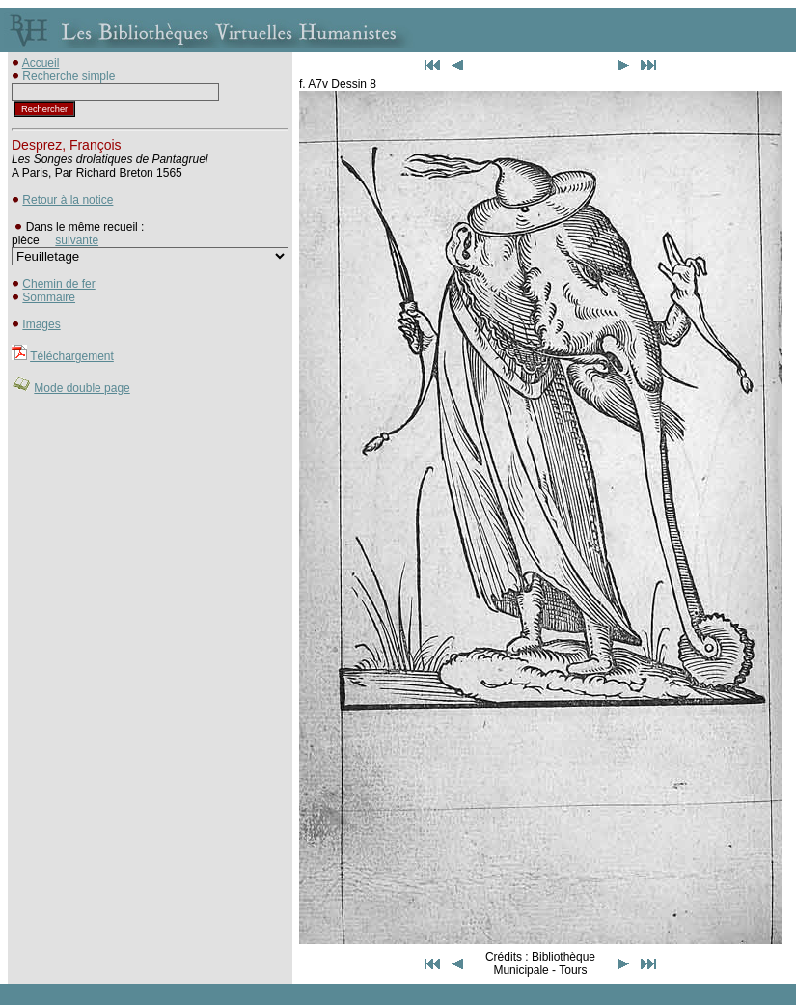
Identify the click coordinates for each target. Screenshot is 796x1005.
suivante (76, 240)
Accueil (41, 63)
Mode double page (81, 388)
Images (41, 324)
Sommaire (48, 297)
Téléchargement (72, 356)
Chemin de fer (58, 284)
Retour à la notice (67, 200)
